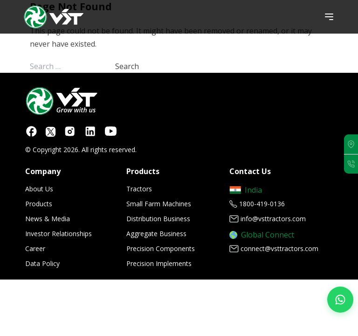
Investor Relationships (58, 233)
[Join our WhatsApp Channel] (340, 300)
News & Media (47, 218)
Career (35, 248)
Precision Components (160, 248)
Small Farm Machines (158, 203)
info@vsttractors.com (273, 218)
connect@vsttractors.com (279, 248)
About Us (39, 188)
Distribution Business (158, 218)
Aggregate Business (156, 233)
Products (38, 203)
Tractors (139, 188)
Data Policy (42, 263)
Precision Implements (159, 263)
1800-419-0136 (262, 203)
